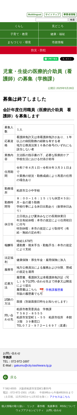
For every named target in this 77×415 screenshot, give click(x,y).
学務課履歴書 (54, 289)
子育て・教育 (19, 34)
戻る (13, 377)
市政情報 (58, 42)
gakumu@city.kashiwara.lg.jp (33, 365)
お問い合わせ (54, 410)
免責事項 (52, 406)
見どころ (58, 26)
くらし (19, 26)
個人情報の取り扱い (12, 406)
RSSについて (68, 406)
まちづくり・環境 (19, 42)
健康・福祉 (57, 34)
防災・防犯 (38, 50)
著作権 (41, 406)
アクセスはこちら (60, 396)
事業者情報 (69, 14)
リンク (31, 406)
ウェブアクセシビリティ (30, 410)
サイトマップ (52, 14)
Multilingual (34, 14)
